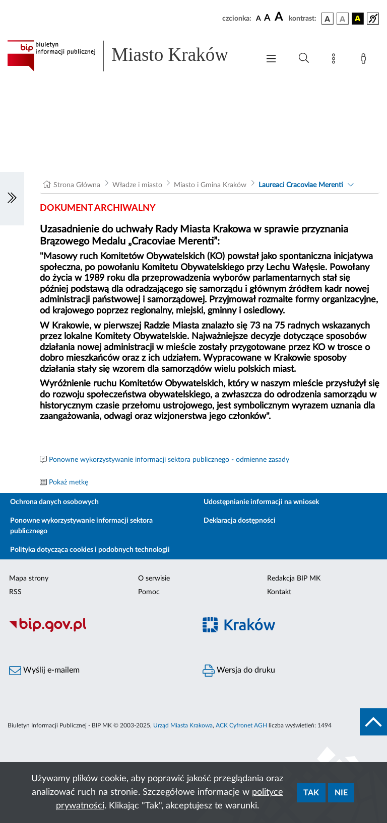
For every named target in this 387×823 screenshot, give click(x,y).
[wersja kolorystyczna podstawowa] (327, 18)
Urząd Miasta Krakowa (183, 725)
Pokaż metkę (68, 482)
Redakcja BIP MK (293, 578)
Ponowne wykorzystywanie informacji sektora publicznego (81, 526)
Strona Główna (76, 185)
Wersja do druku (239, 671)
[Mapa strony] (336, 60)
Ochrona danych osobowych (54, 502)
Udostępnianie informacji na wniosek (261, 502)
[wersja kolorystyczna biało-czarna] (342, 18)
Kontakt (279, 592)
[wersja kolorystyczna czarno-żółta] (357, 18)
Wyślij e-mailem (44, 671)
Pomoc (149, 592)
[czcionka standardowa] (258, 18)
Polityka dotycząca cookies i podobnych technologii (90, 549)
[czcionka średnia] (267, 18)
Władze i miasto (137, 185)
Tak (311, 793)
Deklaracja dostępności (240, 520)
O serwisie (154, 578)
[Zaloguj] (365, 60)
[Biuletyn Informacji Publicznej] (97, 631)
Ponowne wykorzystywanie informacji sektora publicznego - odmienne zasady (169, 459)
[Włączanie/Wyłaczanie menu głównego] (271, 59)
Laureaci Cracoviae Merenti (301, 185)
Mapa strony (28, 578)
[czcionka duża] (280, 17)
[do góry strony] (373, 721)
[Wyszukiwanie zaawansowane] (304, 58)
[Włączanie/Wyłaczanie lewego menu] (12, 198)
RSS (15, 592)
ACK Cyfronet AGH (241, 725)
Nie (341, 793)
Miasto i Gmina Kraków (210, 185)
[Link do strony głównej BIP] (128, 56)
